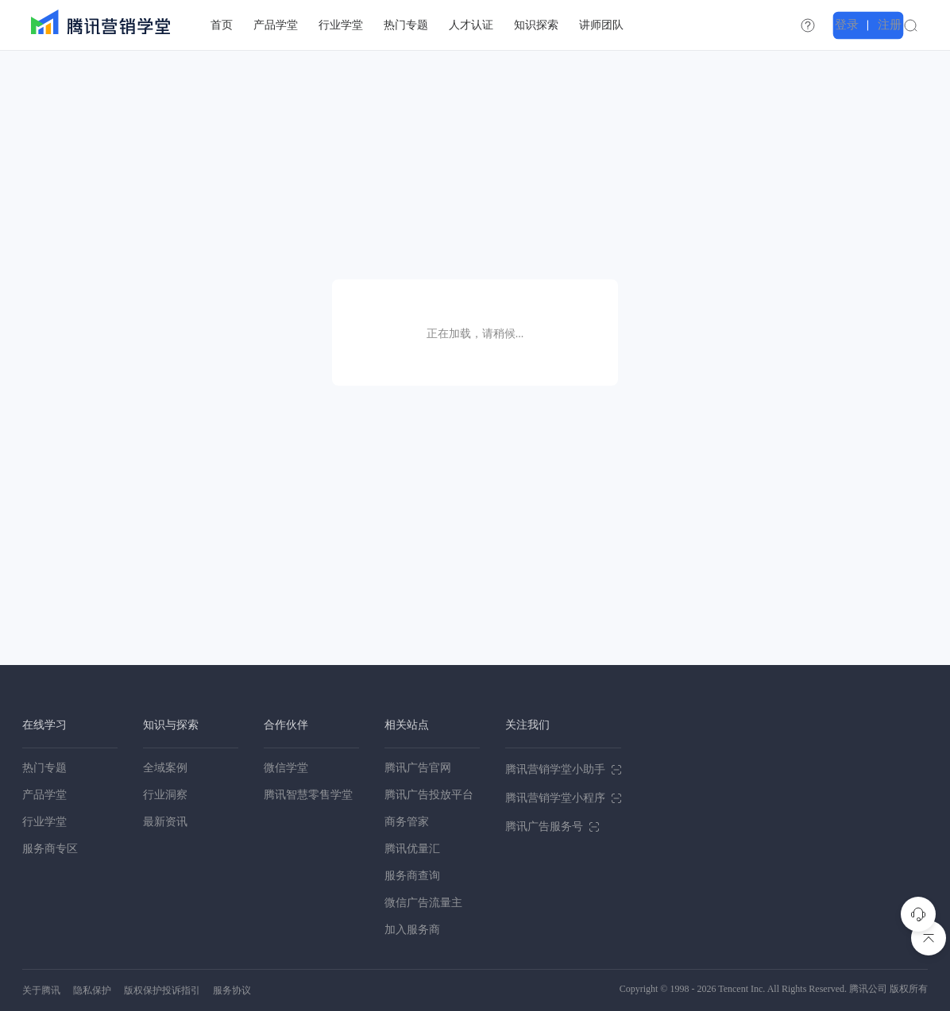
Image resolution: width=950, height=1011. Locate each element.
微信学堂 (286, 768)
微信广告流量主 (423, 903)
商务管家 (406, 822)
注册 (912, 24)
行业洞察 (165, 795)
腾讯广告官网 (417, 768)
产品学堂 (44, 795)
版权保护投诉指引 (162, 990)
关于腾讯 (41, 990)
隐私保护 (92, 990)
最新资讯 (165, 822)
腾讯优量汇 (412, 849)
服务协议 (232, 990)
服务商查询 (412, 876)
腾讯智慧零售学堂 (308, 795)
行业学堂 (44, 822)
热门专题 (44, 768)
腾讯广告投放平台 (428, 795)
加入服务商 (412, 930)
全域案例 (165, 768)
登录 (874, 24)
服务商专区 (50, 849)
